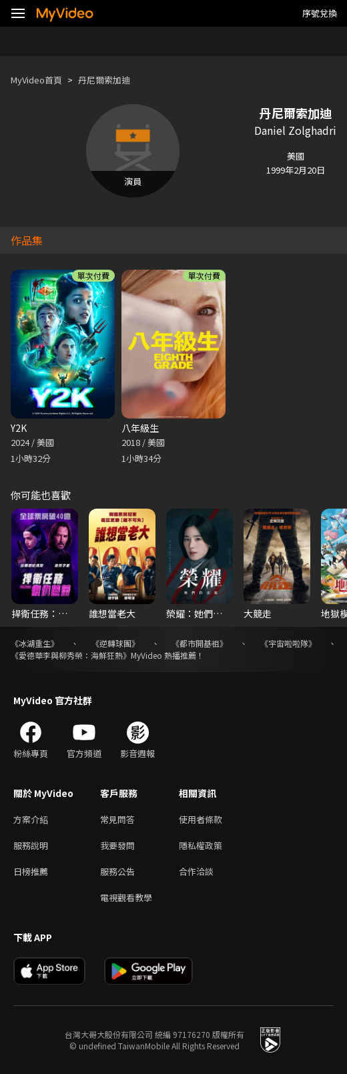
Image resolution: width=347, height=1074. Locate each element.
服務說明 (30, 845)
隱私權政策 (200, 845)
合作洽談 (196, 871)
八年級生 (140, 428)
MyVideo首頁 (36, 79)
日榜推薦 (30, 871)
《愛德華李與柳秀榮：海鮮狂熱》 (71, 655)
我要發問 (117, 845)
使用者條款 (200, 819)
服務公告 (117, 871)
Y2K (19, 428)
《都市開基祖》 (199, 643)
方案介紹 (30, 819)
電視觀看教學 (126, 897)
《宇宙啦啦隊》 (288, 643)
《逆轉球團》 (115, 643)
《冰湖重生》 (35, 643)
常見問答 (117, 819)
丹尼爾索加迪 (104, 79)
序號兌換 (319, 13)
